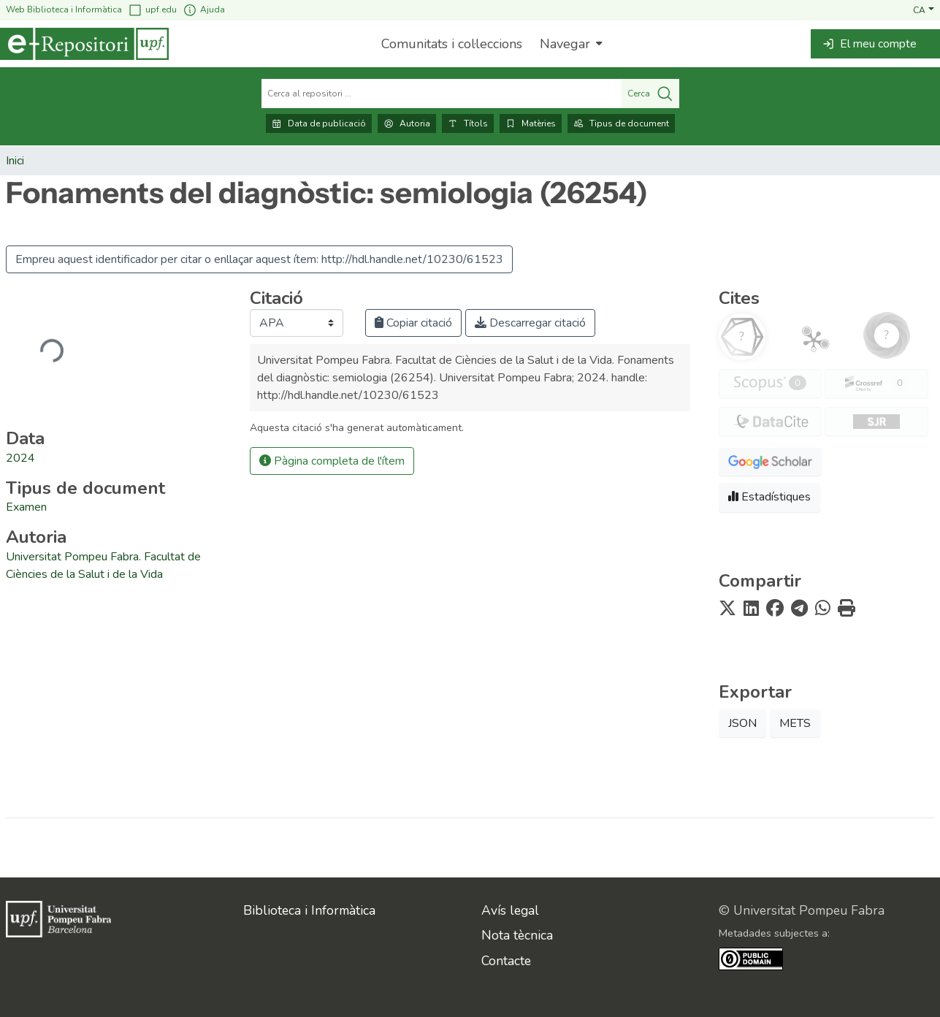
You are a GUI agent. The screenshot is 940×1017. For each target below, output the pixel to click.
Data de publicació (319, 123)
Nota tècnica (517, 935)
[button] (923, 9)
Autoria (406, 123)
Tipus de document (621, 123)
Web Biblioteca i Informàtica (64, 9)
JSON (742, 723)
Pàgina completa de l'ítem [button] (332, 461)
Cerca (650, 93)
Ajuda (204, 10)
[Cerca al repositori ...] (441, 93)
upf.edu (152, 10)
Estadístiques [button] (769, 497)
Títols (468, 123)
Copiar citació (413, 323)
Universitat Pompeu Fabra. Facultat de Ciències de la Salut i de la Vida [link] (103, 565)
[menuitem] (569, 43)
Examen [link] (26, 507)
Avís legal (510, 910)
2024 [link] (20, 458)
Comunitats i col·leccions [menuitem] (451, 44)
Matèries (530, 123)
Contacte (506, 961)
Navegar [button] (565, 44)
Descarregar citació (530, 323)
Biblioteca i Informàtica (309, 910)
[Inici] (84, 43)
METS (795, 723)
